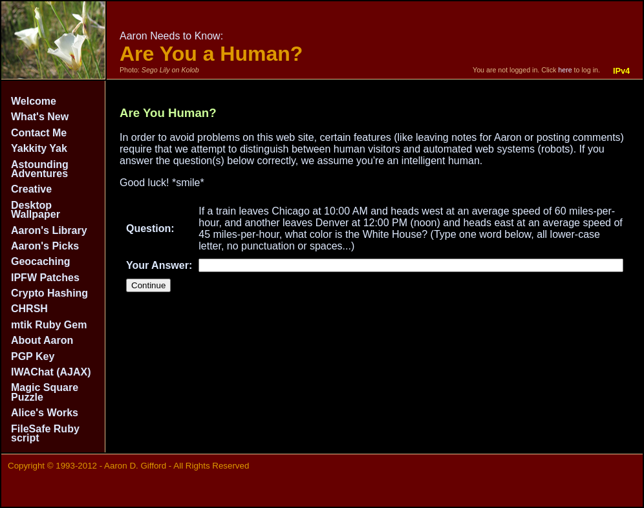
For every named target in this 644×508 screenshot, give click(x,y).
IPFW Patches (45, 277)
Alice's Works (44, 412)
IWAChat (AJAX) (51, 371)
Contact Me (39, 132)
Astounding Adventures (40, 169)
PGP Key (32, 356)
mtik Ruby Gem (49, 324)
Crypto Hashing (49, 293)
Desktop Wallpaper (35, 210)
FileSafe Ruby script (45, 433)
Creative (31, 189)
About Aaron (42, 340)
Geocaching (40, 261)
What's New (40, 116)
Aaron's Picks (45, 245)
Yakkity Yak (39, 148)
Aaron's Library (49, 230)
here (565, 70)
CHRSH (29, 308)
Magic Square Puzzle (44, 392)
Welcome (33, 101)
